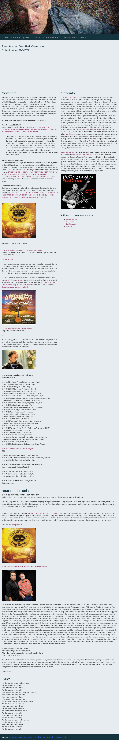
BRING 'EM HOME (39, 195)
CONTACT (84, 37)
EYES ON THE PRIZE (41, 193)
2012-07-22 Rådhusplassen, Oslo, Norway (17, 328)
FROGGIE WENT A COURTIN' (38, 174)
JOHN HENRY (23, 172)
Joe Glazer (97, 129)
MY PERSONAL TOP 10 (51, 37)
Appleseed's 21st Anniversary (12, 280)
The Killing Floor (39, 737)
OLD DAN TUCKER (20, 174)
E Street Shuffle (61, 737)
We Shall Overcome (69, 97)
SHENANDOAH (7, 176)
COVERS (36, 37)
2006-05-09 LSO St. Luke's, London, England (18, 449)
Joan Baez (92, 141)
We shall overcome (27, 285)
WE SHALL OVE (22, 129)
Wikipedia (50, 737)
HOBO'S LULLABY (40, 129)
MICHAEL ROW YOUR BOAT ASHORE (42, 176)
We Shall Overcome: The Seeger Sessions (43, 513)
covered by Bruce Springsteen (15, 37)
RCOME (30, 129)
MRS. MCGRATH (19, 176)
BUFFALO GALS (27, 193)
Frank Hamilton (84, 129)
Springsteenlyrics (17, 525)
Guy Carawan (70, 134)
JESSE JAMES (42, 127)
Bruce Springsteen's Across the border (15, 287)
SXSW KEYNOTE (70, 37)
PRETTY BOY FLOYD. (31, 132)
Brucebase (13, 737)
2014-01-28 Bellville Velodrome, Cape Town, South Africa (22, 250)
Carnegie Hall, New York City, (81, 155)
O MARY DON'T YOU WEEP (38, 172)
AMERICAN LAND (26, 195)
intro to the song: (8, 259)
